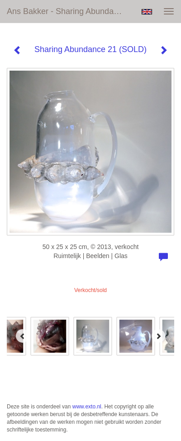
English (147, 11)
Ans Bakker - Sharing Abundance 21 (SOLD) (69, 11)
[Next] (158, 336)
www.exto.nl (86, 406)
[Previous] (22, 336)
